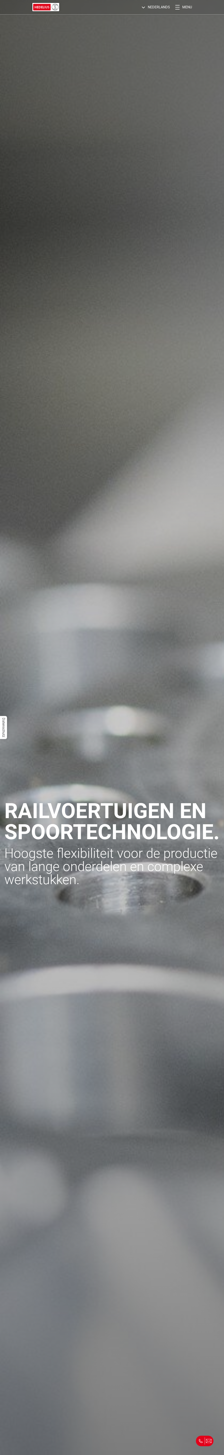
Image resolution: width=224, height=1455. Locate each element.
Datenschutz (4, 727)
